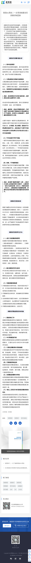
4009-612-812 (20, 525)
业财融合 (20, 486)
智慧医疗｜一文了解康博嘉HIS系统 (14, 463)
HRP (11, 489)
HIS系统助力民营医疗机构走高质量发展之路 (17, 468)
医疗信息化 (24, 418)
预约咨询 (6, 525)
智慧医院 (10, 418)
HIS (15, 489)
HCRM (20, 489)
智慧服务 (6, 486)
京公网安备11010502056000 (16, 555)
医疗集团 (6, 489)
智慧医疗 (17, 418)
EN (25, 2)
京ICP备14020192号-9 (23, 553)
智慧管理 (19, 482)
